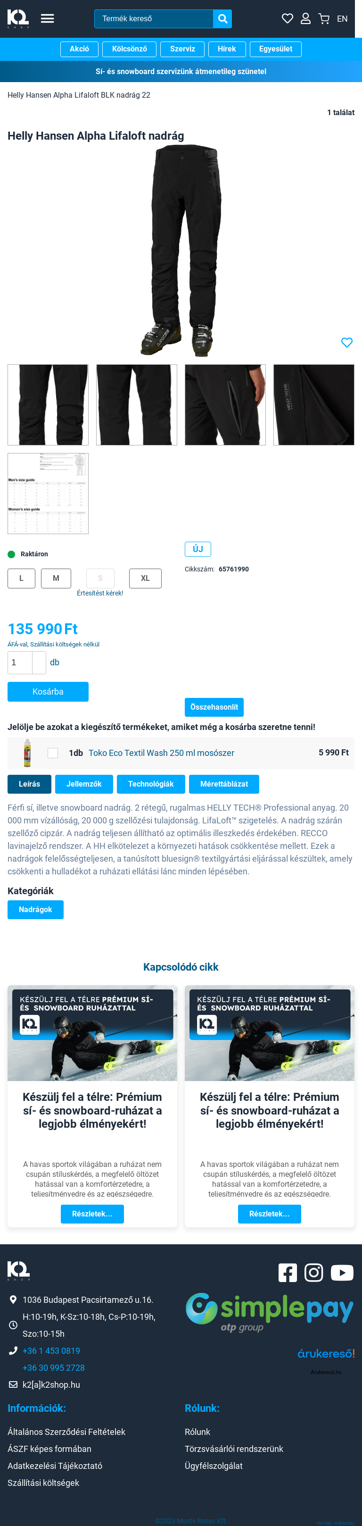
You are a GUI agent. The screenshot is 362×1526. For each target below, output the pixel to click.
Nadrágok (35, 909)
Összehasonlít (214, 707)
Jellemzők (84, 784)
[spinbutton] (30, 662)
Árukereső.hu (326, 1372)
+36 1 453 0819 (51, 1351)
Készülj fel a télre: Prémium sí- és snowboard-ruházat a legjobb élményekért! (92, 1110)
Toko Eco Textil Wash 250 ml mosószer (161, 753)
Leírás (29, 784)
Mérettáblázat (224, 784)
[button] (39, 657)
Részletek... (92, 1213)
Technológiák (151, 784)
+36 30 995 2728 (54, 1368)
